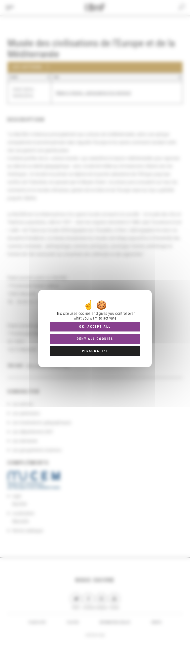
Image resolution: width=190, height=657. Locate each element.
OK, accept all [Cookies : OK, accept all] (95, 326)
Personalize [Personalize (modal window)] (95, 351)
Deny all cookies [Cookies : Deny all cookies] (95, 338)
